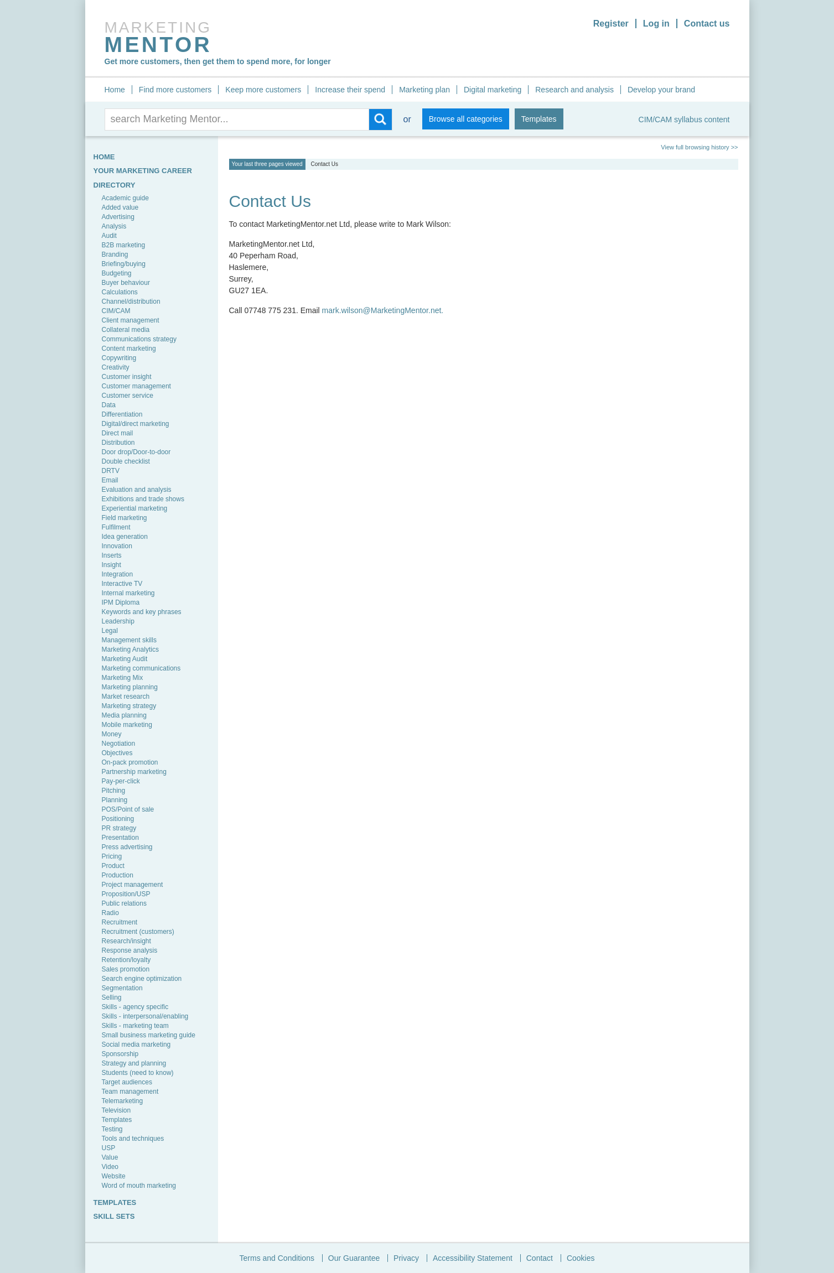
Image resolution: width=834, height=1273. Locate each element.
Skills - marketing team (135, 1026)
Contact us (707, 23)
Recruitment (120, 922)
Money (112, 734)
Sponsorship (120, 1054)
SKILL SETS (114, 1216)
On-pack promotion (130, 762)
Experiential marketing (135, 508)
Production (117, 875)
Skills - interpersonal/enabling (145, 1016)
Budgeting (117, 273)
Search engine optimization (142, 979)
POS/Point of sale (128, 809)
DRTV (111, 471)
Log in (656, 23)
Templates (539, 119)
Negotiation (119, 743)
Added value (120, 207)
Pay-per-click (121, 781)
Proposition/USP (126, 894)
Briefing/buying (124, 264)
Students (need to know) (138, 1073)
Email (110, 480)
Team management (130, 1091)
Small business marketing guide (148, 1035)
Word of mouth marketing (139, 1185)
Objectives (117, 753)
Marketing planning (130, 687)
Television (116, 1110)
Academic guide (125, 198)
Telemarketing (122, 1101)
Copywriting (119, 358)
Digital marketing (492, 89)
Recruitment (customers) (138, 932)
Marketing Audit (125, 659)
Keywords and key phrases (142, 612)
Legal (110, 631)
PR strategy (119, 828)
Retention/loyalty (126, 960)
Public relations (124, 903)
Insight (111, 565)
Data (109, 405)
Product (113, 866)
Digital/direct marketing (135, 424)
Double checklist (126, 461)
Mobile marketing (127, 725)
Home (115, 89)
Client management (130, 320)
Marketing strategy (129, 706)
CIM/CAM (116, 311)
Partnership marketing (134, 772)
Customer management (136, 386)
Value (110, 1157)
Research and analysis (574, 89)
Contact (539, 1258)
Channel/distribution (131, 301)
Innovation (117, 546)
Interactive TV (122, 584)
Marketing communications (141, 668)
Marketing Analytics (130, 649)
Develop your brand (661, 89)
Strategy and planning (134, 1063)
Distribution (118, 442)
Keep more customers (263, 89)
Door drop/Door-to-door (136, 452)
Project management (132, 884)
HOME (104, 157)
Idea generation (125, 537)
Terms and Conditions (277, 1258)
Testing (112, 1129)
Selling (112, 997)
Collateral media (126, 330)
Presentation (120, 837)
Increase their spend (350, 89)
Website (114, 1176)
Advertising (118, 217)
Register (611, 23)
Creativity (115, 367)
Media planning (124, 715)
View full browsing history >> (699, 147)
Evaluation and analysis (137, 489)
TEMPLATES (115, 1202)
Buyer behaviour (126, 283)
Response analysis (130, 950)
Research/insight (126, 941)
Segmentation (122, 988)
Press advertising (127, 847)
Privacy (406, 1258)
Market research (126, 696)
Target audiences (127, 1082)
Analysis (114, 226)
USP (109, 1148)
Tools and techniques (133, 1138)
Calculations (120, 292)
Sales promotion (126, 969)
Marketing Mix (122, 678)
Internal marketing (128, 593)
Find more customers (175, 89)
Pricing (112, 856)
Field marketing (124, 518)
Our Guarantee (354, 1258)
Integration (117, 574)
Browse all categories (466, 119)
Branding (115, 254)
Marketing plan (424, 89)
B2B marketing (124, 245)
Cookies (581, 1258)
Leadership (118, 621)
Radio (110, 913)
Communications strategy (139, 339)
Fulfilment (116, 527)
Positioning (118, 819)
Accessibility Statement (472, 1258)
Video (110, 1167)
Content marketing (129, 348)
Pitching (114, 790)
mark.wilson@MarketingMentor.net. (383, 310)
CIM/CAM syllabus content (684, 119)
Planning (115, 800)
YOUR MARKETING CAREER (143, 171)
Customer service (127, 395)
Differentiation (122, 414)
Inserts (112, 555)
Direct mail (117, 433)
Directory (115, 185)
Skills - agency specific (135, 1007)
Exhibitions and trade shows (143, 499)
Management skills (129, 640)
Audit (109, 236)
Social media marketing (136, 1044)
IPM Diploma (121, 602)
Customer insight (127, 377)
